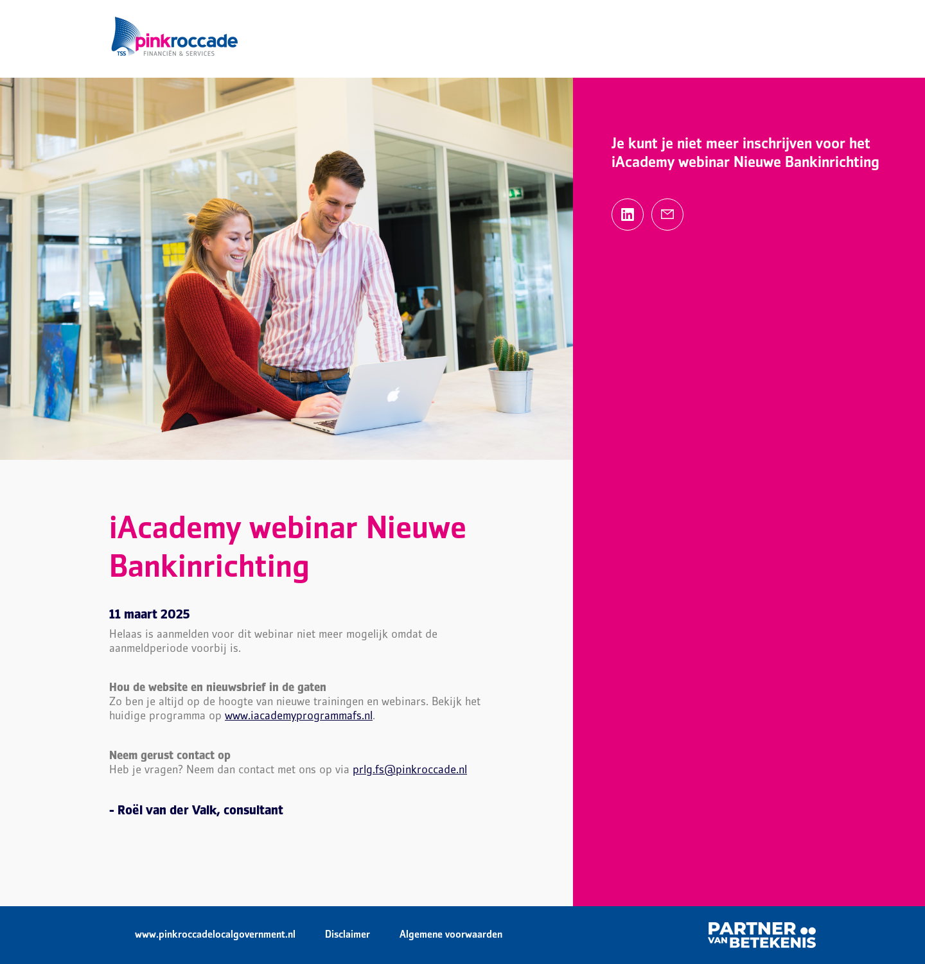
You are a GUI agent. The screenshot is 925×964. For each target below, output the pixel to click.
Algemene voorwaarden (451, 935)
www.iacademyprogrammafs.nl (299, 716)
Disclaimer (347, 935)
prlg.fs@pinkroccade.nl (410, 770)
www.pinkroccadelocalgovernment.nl (215, 935)
